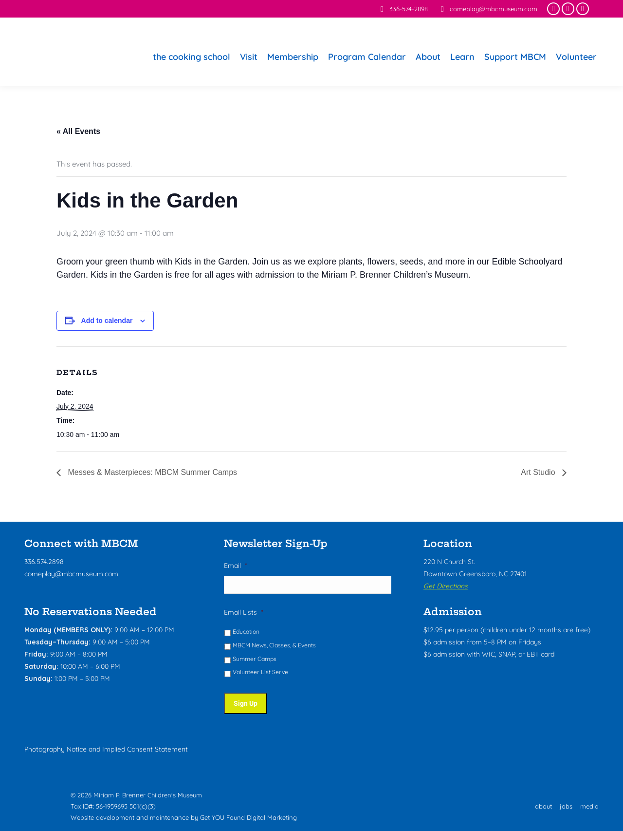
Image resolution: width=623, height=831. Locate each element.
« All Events (78, 131)
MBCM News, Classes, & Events (274, 645)
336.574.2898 (44, 561)
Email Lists (243, 612)
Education (246, 632)
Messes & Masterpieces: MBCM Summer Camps (151, 472)
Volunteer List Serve (260, 672)
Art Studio (539, 472)
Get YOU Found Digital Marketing (248, 816)
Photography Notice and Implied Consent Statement (106, 747)
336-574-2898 (402, 9)
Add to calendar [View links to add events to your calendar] (107, 320)
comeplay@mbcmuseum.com (487, 9)
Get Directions (445, 586)
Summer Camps (254, 659)
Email (235, 565)
